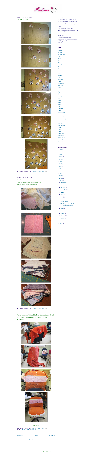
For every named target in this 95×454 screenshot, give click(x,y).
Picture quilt (60, 121)
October (63, 187)
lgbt (58, 94)
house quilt (60, 85)
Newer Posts (20, 435)
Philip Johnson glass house (64, 119)
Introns (59, 87)
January (63, 218)
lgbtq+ (59, 98)
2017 (60, 164)
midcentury (60, 108)
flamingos (33, 429)
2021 (60, 154)
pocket (59, 127)
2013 (60, 173)
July (62, 194)
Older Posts (52, 435)
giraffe (59, 77)
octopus (59, 114)
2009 (60, 221)
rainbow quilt (61, 133)
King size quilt (61, 92)
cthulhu (59, 67)
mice (59, 106)
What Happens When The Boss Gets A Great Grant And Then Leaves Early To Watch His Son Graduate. (35, 317)
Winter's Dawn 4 (23, 20)
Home (36, 435)
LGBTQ (59, 96)
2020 (60, 156)
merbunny (60, 102)
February (63, 215)
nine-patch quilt (61, 112)
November (63, 185)
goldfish (59, 81)
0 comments (40, 171)
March (62, 213)
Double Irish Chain (62, 71)
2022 (60, 152)
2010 (60, 180)
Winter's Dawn (61, 142)
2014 (60, 171)
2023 (60, 149)
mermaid (60, 104)
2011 (60, 178)
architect (60, 50)
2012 (60, 175)
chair (27, 429)
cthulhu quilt (61, 69)
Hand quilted (61, 83)
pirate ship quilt (61, 125)
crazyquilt (60, 64)
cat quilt (59, 58)
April (62, 211)
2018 (60, 161)
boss (23, 429)
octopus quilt (61, 117)
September (63, 189)
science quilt (60, 135)
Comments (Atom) (28, 439)
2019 (60, 159)
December (63, 182)
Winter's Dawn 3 (23, 180)
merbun (59, 100)
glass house (60, 79)
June (62, 197)
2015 (60, 168)
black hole (60, 52)
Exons (59, 73)
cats (58, 60)
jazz (58, 89)
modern (59, 110)
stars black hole (61, 137)
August (63, 192)
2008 (60, 223)
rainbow (59, 131)
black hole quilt (61, 54)
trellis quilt (60, 139)
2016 (60, 166)
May (62, 208)
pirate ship (60, 123)
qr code (59, 129)
